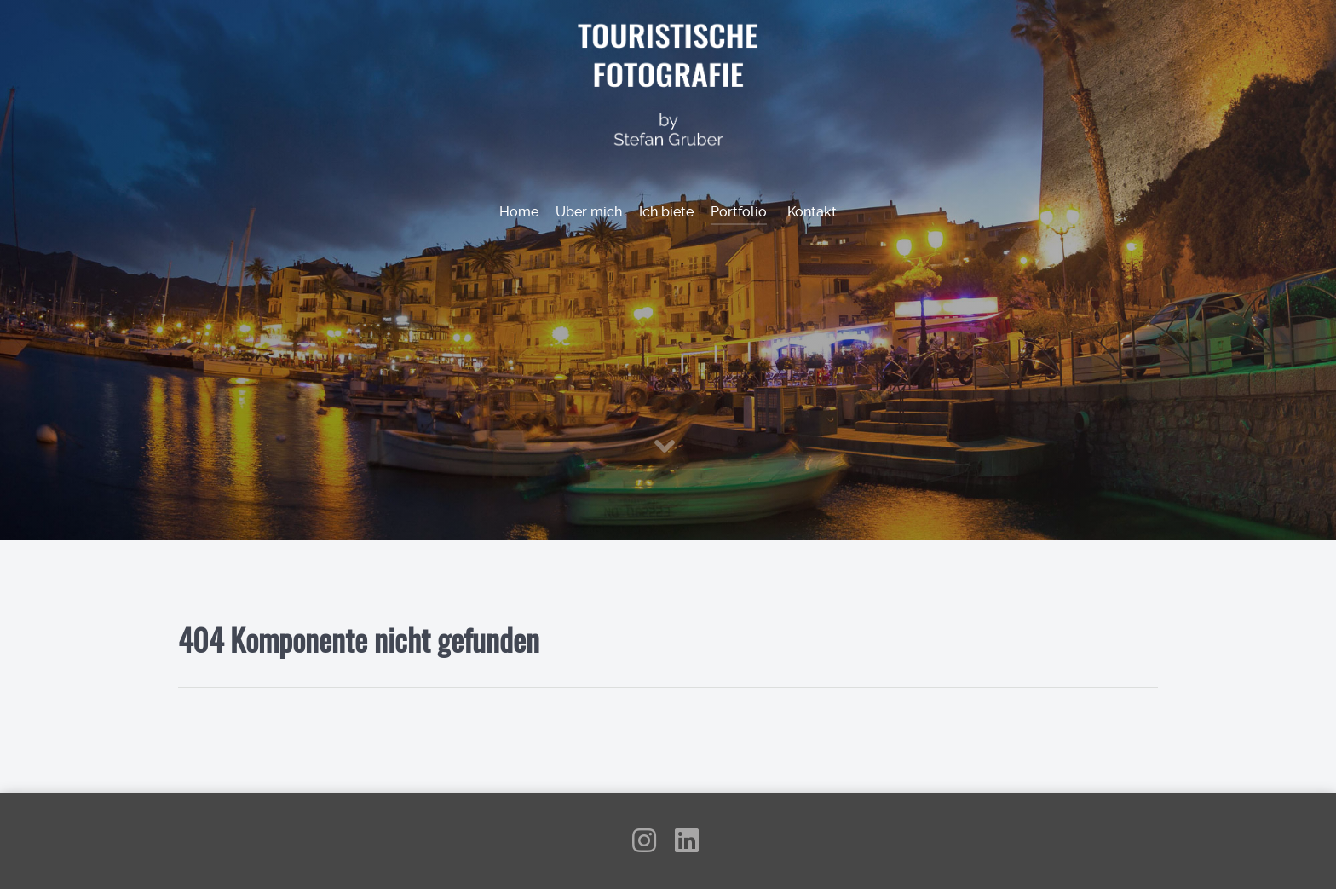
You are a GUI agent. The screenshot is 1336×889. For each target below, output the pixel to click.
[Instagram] (645, 846)
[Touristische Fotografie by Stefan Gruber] (668, 83)
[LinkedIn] (687, 846)
